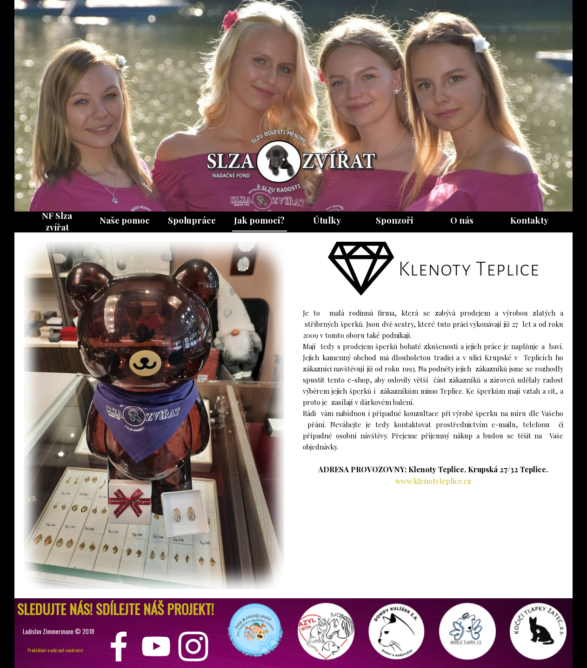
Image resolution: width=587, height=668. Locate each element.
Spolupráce (192, 220)
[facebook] (118, 646)
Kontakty (529, 220)
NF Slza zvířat (57, 221)
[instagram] (193, 646)
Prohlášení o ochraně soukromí (55, 650)
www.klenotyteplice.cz (433, 481)
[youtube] (156, 646)
